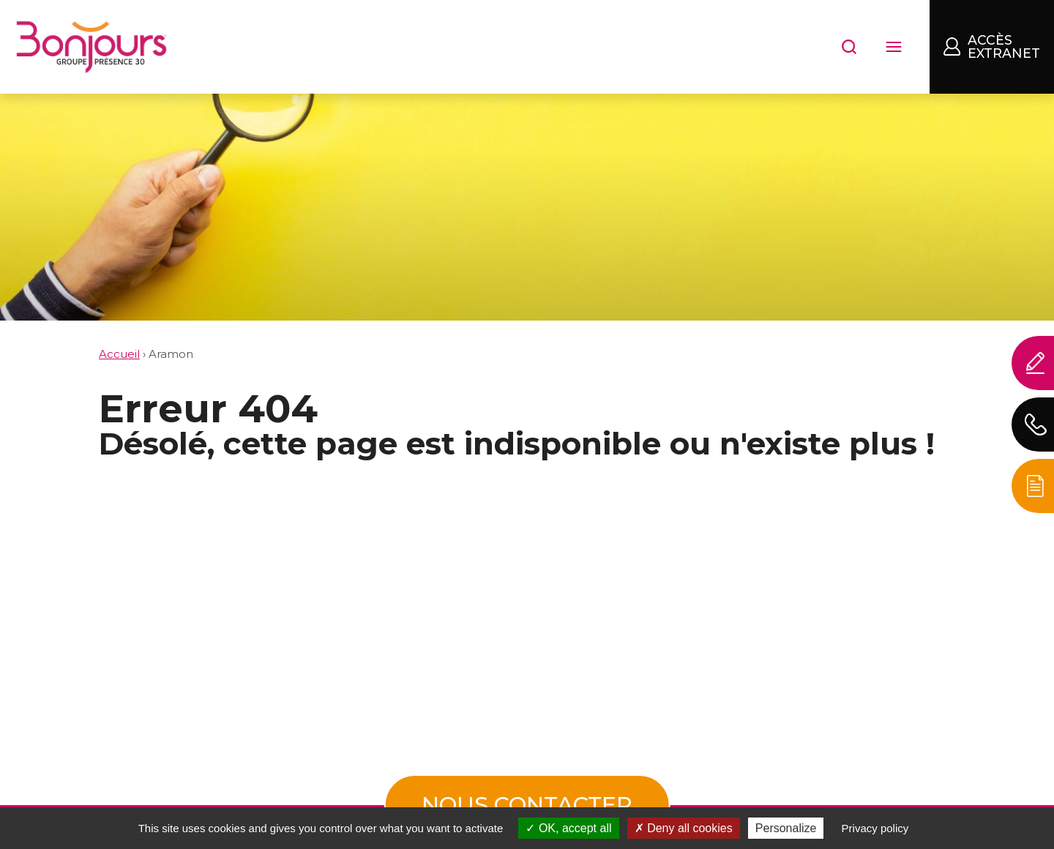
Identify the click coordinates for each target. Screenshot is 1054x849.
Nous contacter (527, 804)
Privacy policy (875, 828)
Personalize (786, 828)
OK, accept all (568, 828)
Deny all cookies (684, 828)
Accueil (119, 354)
